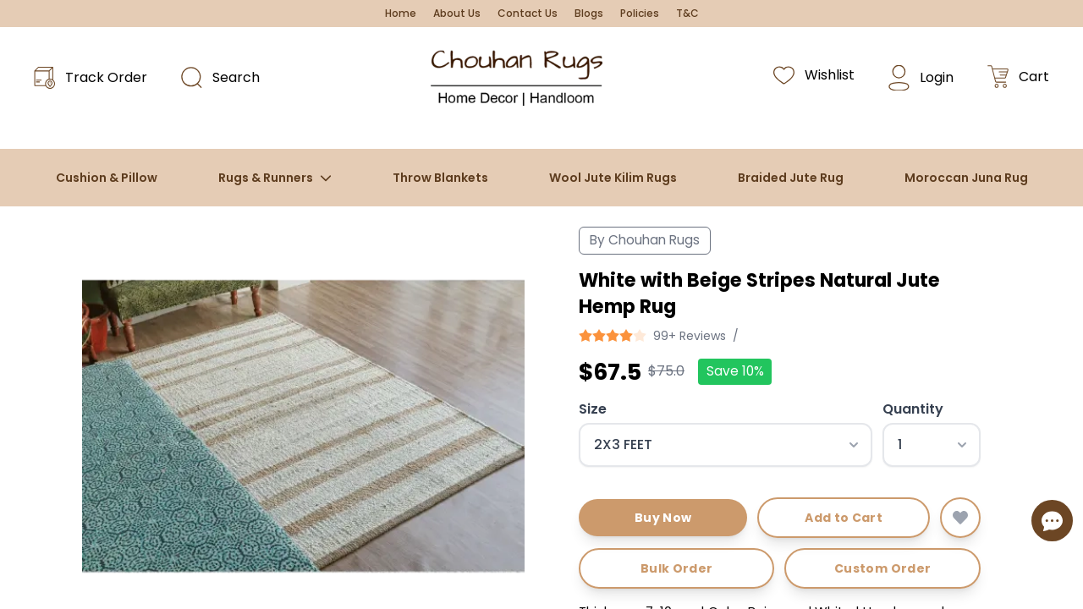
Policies (639, 13)
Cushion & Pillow (106, 177)
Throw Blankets (440, 177)
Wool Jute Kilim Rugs (613, 177)
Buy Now (663, 517)
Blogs (588, 13)
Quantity (912, 409)
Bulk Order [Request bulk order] (676, 568)
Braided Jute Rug (791, 177)
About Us (457, 13)
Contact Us (528, 13)
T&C (687, 13)
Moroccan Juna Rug (966, 177)
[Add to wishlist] (960, 517)
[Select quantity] (931, 445)
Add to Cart (843, 517)
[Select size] (725, 445)
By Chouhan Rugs (645, 240)
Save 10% (735, 371)
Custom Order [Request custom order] (882, 568)
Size (593, 409)
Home (400, 13)
